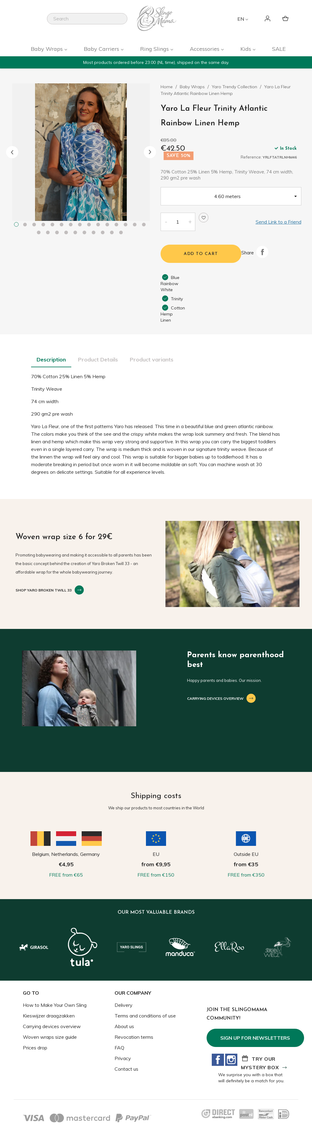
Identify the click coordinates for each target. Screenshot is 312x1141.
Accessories (205, 48)
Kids (246, 48)
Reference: (251, 157)
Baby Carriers (102, 48)
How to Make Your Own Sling (55, 1005)
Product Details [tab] (98, 359)
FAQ (119, 1048)
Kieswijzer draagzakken (49, 1016)
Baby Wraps (47, 48)
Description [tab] (51, 359)
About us (124, 1026)
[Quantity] (177, 222)
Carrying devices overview (52, 1026)
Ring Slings (155, 48)
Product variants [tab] (151, 359)
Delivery (124, 1005)
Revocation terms (134, 1037)
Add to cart (201, 254)
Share (262, 252)
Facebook (218, 1060)
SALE (279, 48)
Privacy (123, 1058)
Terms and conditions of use (145, 1016)
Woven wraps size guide (50, 1037)
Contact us (126, 1069)
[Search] (87, 18)
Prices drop (35, 1048)
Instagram (231, 1060)
